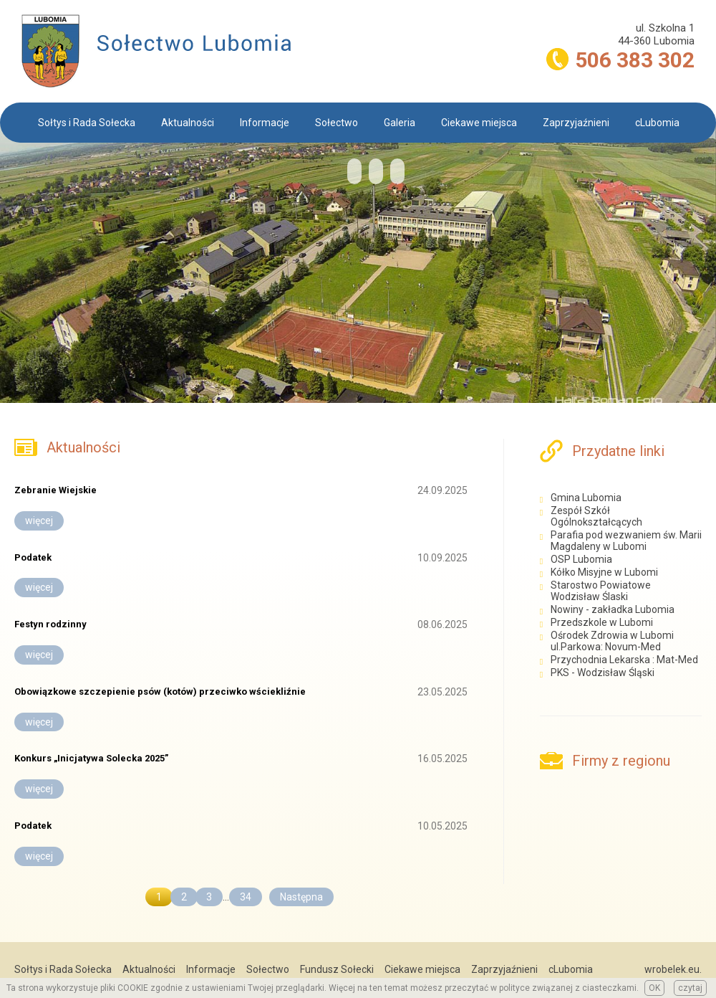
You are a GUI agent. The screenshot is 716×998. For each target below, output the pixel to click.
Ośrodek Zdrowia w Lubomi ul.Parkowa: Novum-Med (612, 640)
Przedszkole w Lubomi (602, 622)
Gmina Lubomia (586, 497)
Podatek (33, 557)
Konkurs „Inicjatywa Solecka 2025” (91, 758)
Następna (301, 897)
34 (245, 897)
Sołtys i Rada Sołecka (86, 122)
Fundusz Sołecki (337, 969)
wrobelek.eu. (673, 969)
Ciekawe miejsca (479, 122)
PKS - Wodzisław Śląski (602, 672)
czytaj (690, 988)
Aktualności (187, 122)
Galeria (399, 122)
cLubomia (657, 122)
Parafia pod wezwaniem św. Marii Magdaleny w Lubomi (626, 540)
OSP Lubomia (581, 559)
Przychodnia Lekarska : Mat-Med (625, 659)
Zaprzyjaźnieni (576, 122)
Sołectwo (336, 122)
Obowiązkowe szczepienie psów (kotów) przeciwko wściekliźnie (160, 691)
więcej (39, 520)
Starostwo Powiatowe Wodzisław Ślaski (601, 590)
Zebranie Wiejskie (55, 490)
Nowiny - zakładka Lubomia (614, 609)
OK (654, 988)
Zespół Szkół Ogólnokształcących (596, 516)
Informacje (264, 122)
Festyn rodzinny (50, 624)
